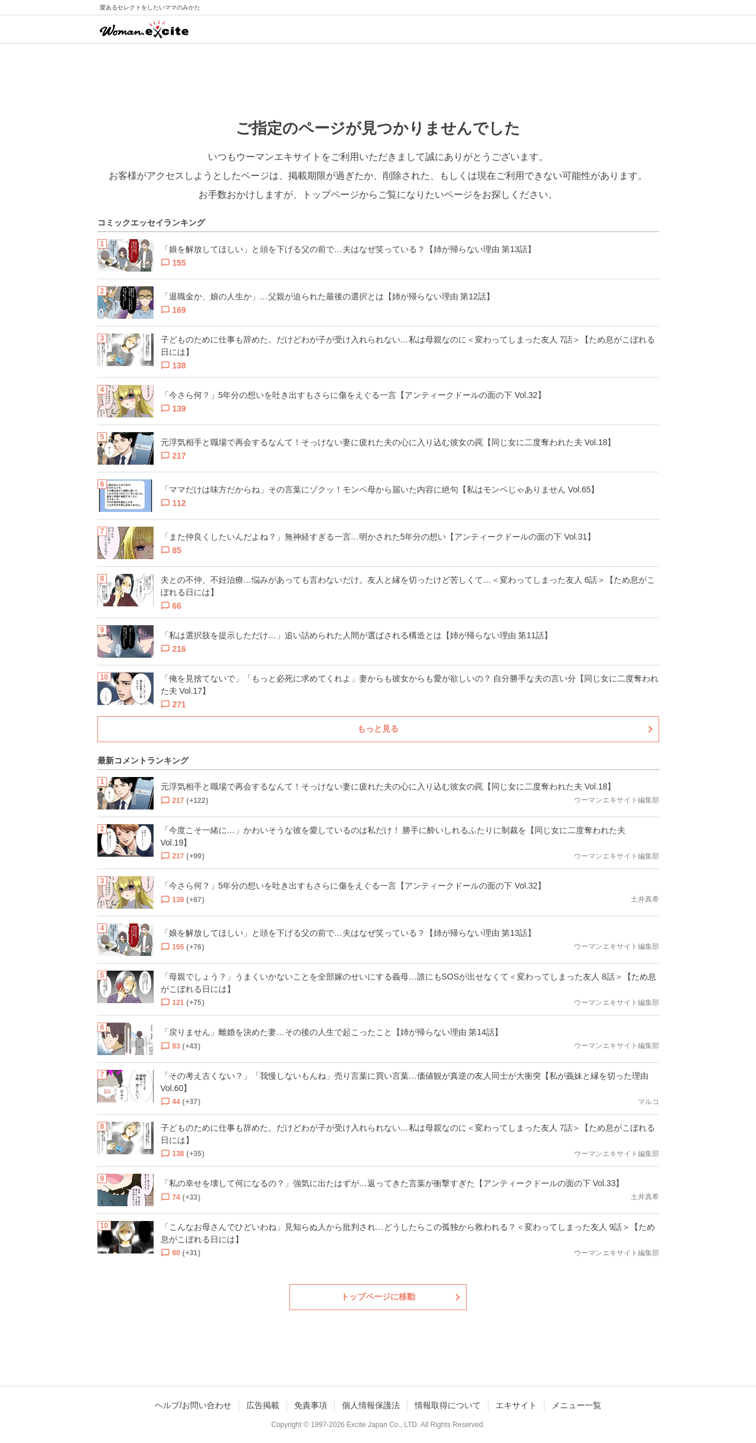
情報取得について (448, 1405)
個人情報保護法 (371, 1405)
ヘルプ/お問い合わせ (193, 1405)
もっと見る (378, 728)
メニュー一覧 (576, 1405)
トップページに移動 (378, 1296)
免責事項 (310, 1405)
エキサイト (516, 1405)
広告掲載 (262, 1405)
